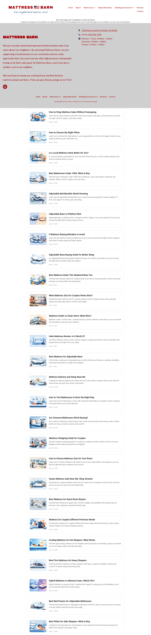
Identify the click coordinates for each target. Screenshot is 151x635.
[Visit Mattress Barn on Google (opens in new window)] (5, 87)
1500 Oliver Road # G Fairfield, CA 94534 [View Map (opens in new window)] (99, 30)
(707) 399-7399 (94, 34)
